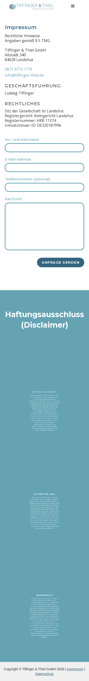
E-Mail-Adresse (18, 159)
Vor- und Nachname (22, 139)
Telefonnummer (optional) (27, 179)
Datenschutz (44, 674)
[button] (73, 6)
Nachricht (13, 199)
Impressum (75, 669)
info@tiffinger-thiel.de (24, 75)
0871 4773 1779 (18, 69)
